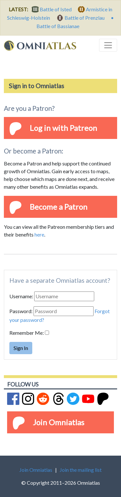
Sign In (21, 348)
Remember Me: (26, 333)
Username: (21, 296)
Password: (21, 311)
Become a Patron (58, 206)
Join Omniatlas (58, 422)
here (39, 234)
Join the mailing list (81, 470)
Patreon (83, 127)
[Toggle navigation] (108, 45)
